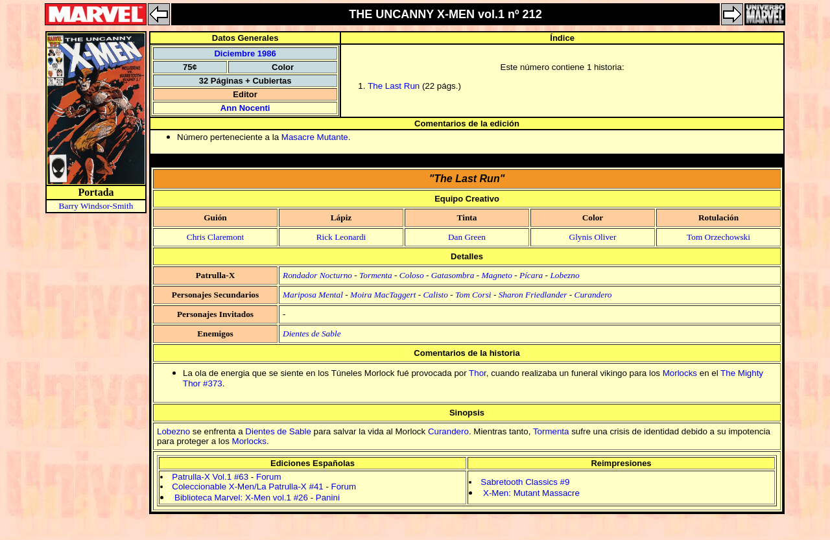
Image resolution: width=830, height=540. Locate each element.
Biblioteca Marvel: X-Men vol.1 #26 (241, 497)
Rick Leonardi (341, 237)
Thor (477, 373)
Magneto (497, 275)
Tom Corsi (473, 294)
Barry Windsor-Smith (96, 206)
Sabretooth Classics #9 (524, 482)
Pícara (531, 275)
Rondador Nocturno (317, 275)
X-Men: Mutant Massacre (531, 493)
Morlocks (680, 373)
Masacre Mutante (314, 137)
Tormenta (375, 275)
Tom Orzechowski (718, 237)
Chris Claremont (215, 237)
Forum (268, 477)
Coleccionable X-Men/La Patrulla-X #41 (247, 486)
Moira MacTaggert (383, 294)
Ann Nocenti (245, 108)
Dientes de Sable (312, 333)
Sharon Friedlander (533, 294)
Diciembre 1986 (245, 53)
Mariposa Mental (313, 294)
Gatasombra (453, 275)
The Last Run (394, 86)
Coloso (411, 275)
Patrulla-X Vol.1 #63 (210, 477)
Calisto (435, 294)
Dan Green (467, 237)
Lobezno (564, 275)
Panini (328, 497)
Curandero (593, 294)
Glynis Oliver (593, 237)
